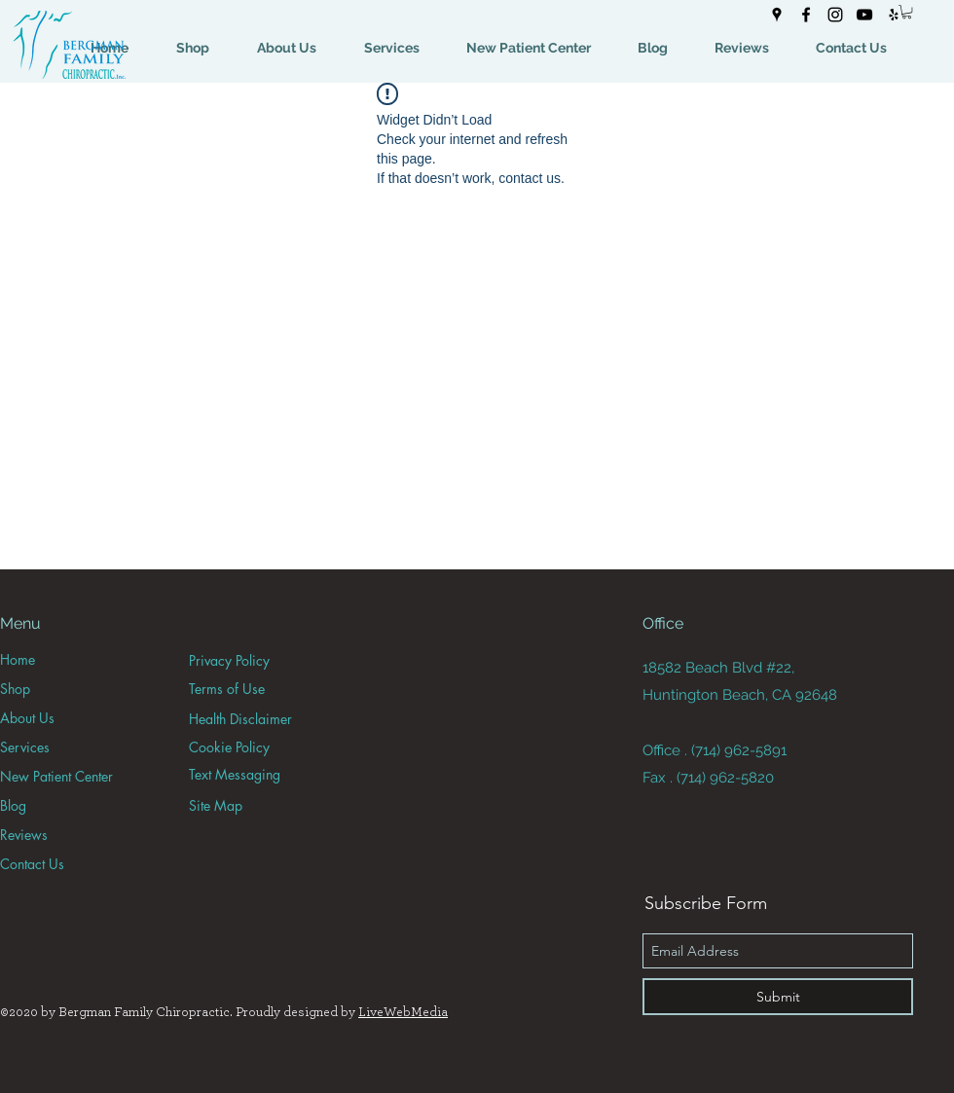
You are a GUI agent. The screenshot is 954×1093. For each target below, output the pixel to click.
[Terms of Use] (257, 688)
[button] (907, 11)
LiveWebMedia (403, 1012)
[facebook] (806, 14)
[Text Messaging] (257, 774)
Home (17, 659)
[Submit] (777, 996)
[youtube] (864, 14)
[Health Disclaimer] (257, 719)
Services (25, 747)
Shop (15, 688)
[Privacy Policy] (257, 660)
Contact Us (32, 864)
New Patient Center (56, 776)
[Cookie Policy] (257, 747)
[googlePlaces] (777, 14)
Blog (13, 805)
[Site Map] (257, 805)
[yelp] (893, 14)
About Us (27, 718)
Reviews (24, 834)
